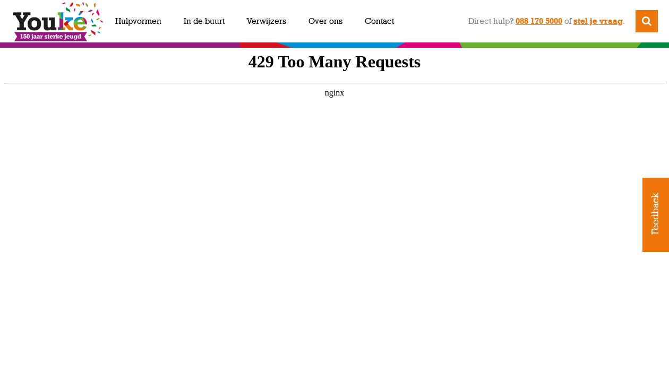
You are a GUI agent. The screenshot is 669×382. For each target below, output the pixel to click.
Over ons (325, 21)
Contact (379, 21)
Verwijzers (266, 21)
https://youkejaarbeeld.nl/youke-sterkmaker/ (334, 212)
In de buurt (204, 21)
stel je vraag (598, 21)
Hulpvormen (138, 21)
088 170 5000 (539, 21)
